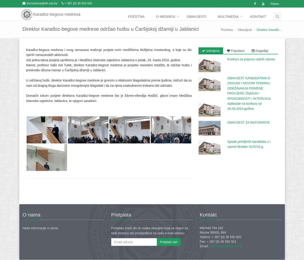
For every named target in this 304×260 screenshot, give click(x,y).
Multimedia (228, 16)
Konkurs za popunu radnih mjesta (251, 59)
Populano (235, 51)
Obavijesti (196, 16)
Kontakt (258, 16)
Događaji (260, 51)
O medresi (165, 16)
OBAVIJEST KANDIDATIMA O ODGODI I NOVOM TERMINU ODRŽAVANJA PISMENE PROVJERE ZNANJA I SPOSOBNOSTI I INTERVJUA (249, 88)
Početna (136, 16)
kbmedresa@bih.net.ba (42, 3)
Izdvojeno (211, 51)
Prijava (275, 3)
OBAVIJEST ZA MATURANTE (248, 122)
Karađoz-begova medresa (50, 11)
